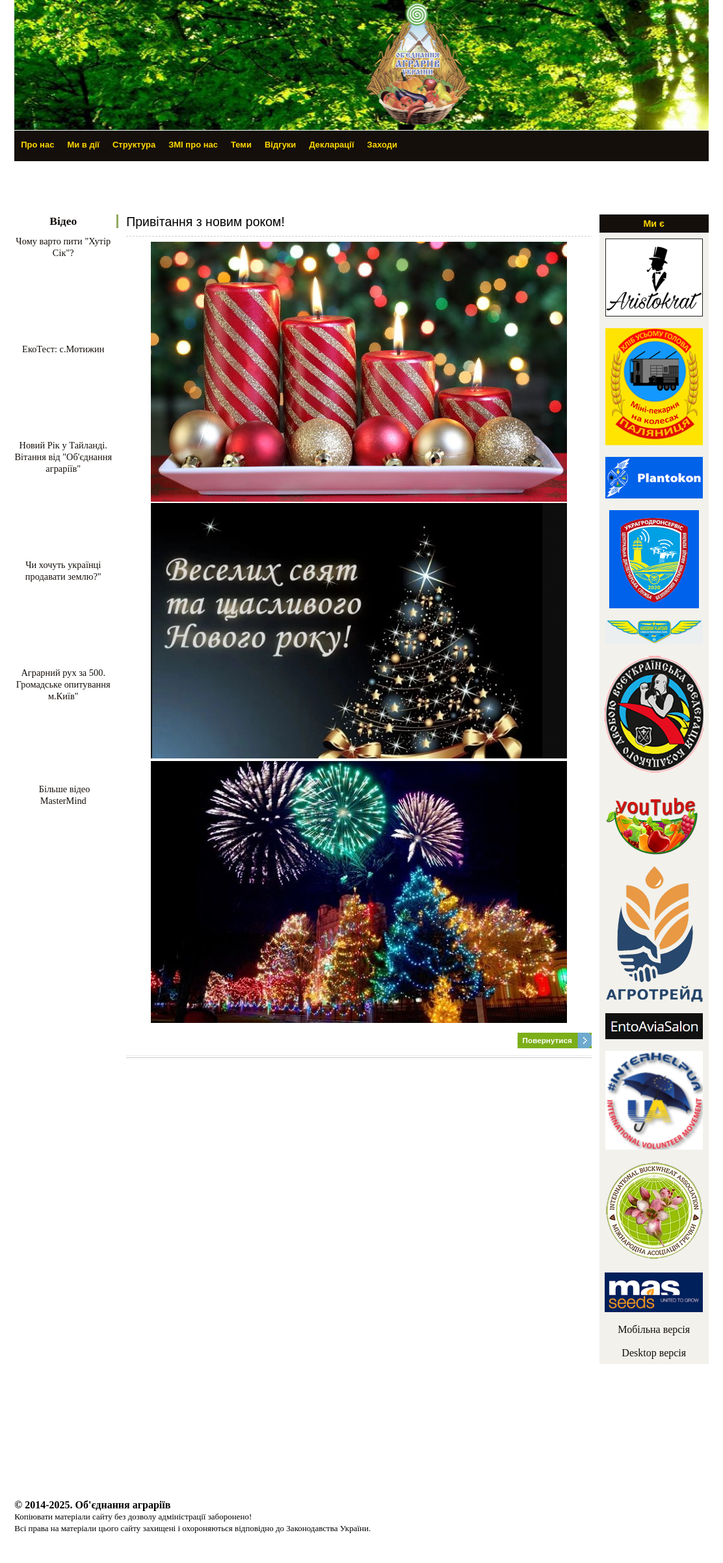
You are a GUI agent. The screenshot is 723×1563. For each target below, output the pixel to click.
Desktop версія (654, 1352)
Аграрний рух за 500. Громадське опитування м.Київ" (63, 684)
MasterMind (63, 800)
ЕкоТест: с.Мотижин (63, 349)
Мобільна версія (654, 1329)
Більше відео (63, 789)
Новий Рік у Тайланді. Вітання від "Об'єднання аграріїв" (63, 457)
